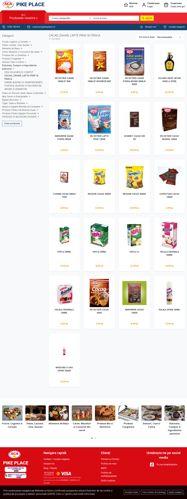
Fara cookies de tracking (153, 492)
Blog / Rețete (50, 468)
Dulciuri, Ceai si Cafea (13, 62)
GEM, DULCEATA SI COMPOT (18, 72)
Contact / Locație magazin (57, 459)
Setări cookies (108, 480)
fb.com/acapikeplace (163, 464)
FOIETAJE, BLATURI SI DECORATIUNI (23, 85)
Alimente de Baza (11, 48)
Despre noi (150, 27)
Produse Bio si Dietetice (14, 55)
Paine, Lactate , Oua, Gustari (15, 45)
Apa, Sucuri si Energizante (15, 96)
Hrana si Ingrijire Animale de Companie (21, 106)
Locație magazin (177, 27)
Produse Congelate (11, 58)
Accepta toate (131, 492)
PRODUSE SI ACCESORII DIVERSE (19, 116)
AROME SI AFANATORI (15, 89)
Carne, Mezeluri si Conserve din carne (21, 52)
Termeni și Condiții (110, 459)
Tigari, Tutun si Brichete (13, 103)
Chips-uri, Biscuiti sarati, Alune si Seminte (22, 93)
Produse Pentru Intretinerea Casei (19, 110)
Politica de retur (109, 463)
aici (63, 493)
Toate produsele (12, 123)
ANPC (104, 468)
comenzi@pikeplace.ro (43, 27)
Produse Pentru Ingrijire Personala (19, 113)
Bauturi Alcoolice (10, 100)
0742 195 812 (13, 27)
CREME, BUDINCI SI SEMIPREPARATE (23, 82)
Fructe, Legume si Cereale (15, 41)
